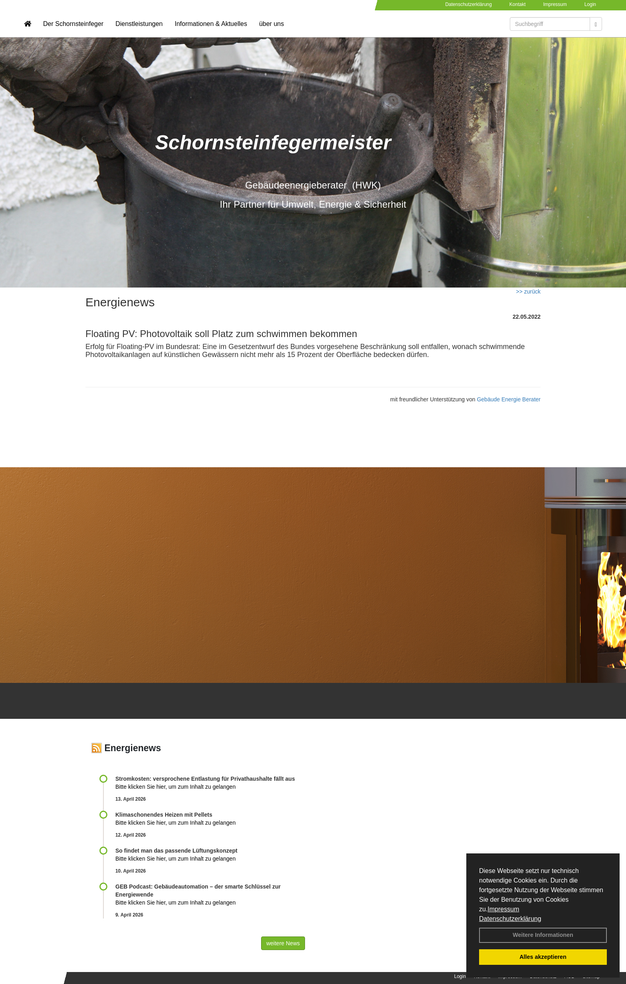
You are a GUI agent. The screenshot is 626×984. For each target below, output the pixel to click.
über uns (271, 30)
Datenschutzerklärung (510, 918)
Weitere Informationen (543, 935)
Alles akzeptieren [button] (543, 957)
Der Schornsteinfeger (73, 30)
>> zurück (528, 291)
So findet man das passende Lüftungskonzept (176, 850)
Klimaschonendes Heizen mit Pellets (163, 814)
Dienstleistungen (138, 30)
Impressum (503, 909)
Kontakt (517, 4)
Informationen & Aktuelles (210, 30)
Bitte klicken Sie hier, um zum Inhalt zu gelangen (175, 787)
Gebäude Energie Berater (509, 399)
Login (590, 4)
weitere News (283, 943)
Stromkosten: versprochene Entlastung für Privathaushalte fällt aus (205, 779)
